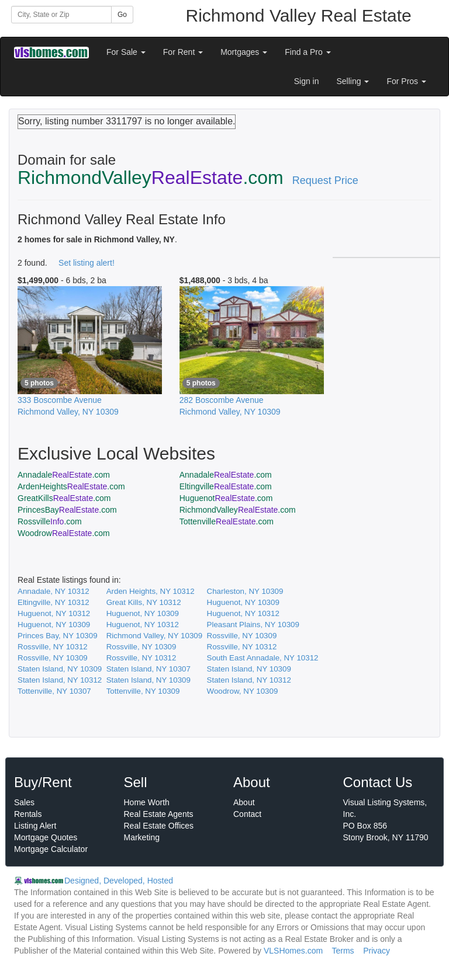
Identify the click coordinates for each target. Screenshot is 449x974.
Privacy (376, 950)
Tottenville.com (226, 521)
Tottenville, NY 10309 (143, 691)
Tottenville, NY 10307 (54, 691)
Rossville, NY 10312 (53, 646)
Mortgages (243, 52)
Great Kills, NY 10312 (143, 602)
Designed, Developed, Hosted (118, 880)
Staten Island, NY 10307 (148, 669)
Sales (24, 802)
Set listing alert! (86, 262)
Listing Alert (35, 825)
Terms (342, 950)
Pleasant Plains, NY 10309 (253, 624)
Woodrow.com (64, 533)
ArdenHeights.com (71, 486)
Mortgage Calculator (51, 849)
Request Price (325, 180)
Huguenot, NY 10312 (54, 613)
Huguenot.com (226, 498)
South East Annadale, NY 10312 (263, 657)
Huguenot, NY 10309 (243, 602)
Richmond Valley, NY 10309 (154, 635)
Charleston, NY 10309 (245, 591)
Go (122, 15)
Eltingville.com (225, 486)
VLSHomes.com (293, 950)
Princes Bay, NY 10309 (58, 635)
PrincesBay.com (67, 509)
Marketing (142, 837)
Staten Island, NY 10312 (60, 680)
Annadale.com (64, 474)
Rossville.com (50, 521)
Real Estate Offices (159, 825)
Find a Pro (307, 52)
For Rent (183, 52)
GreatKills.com (64, 498)
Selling (353, 81)
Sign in (306, 81)
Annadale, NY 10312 (53, 591)
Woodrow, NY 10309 (242, 691)
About (244, 802)
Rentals (28, 814)
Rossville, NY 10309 (242, 635)
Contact (247, 814)
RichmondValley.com (237, 509)
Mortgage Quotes (45, 837)
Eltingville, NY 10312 (53, 602)
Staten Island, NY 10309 (60, 669)
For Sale (126, 52)
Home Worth (147, 802)
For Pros (406, 81)
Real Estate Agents (159, 814)
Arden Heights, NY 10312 (150, 591)
